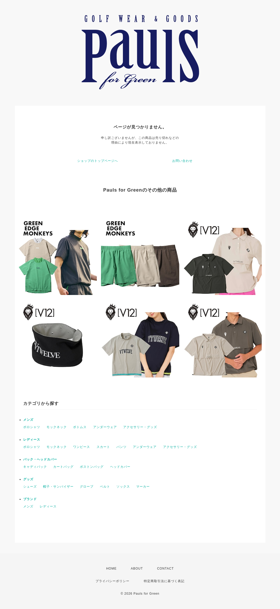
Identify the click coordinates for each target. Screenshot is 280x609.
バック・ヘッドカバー (40, 459)
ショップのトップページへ (97, 161)
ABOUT (137, 568)
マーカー (143, 486)
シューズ (30, 486)
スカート (103, 447)
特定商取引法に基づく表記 (164, 581)
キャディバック (35, 467)
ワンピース (81, 447)
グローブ (86, 486)
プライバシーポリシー (112, 581)
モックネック (56, 427)
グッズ (28, 479)
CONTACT (165, 568)
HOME (111, 568)
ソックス (123, 486)
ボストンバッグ (92, 467)
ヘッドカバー (120, 467)
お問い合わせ (182, 161)
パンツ (121, 447)
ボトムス (80, 427)
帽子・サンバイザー (58, 486)
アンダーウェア (105, 427)
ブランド (30, 499)
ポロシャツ (31, 427)
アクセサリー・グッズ (140, 427)
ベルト (105, 486)
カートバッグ (63, 467)
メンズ (28, 420)
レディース (31, 439)
